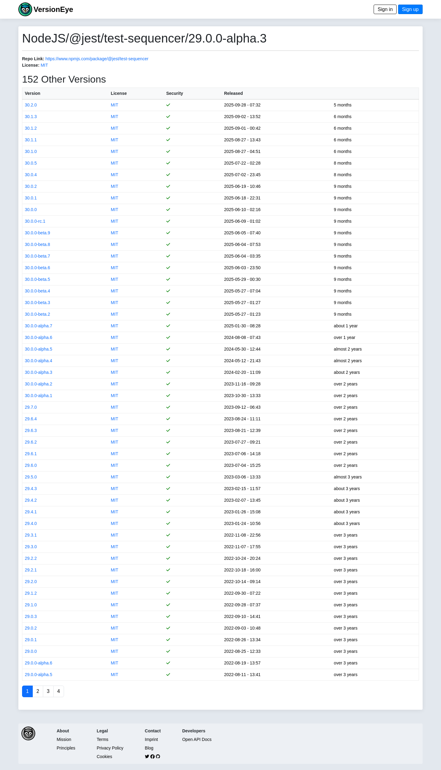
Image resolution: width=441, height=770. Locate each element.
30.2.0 (31, 104)
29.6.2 (31, 442)
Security (174, 93)
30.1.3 (31, 116)
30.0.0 (31, 209)
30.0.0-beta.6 (37, 267)
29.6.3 (31, 430)
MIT (44, 65)
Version (32, 93)
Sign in (385, 9)
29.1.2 (31, 593)
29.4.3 (31, 488)
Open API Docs (197, 739)
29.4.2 (31, 500)
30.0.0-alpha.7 (38, 325)
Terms (102, 739)
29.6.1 (31, 453)
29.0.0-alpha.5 (38, 674)
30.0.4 (31, 174)
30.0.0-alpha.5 (38, 349)
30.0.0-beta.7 (37, 256)
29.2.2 (31, 558)
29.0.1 (31, 639)
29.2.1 (31, 569)
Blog (149, 748)
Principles (66, 748)
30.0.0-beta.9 (37, 232)
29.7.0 (31, 407)
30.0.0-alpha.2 (38, 383)
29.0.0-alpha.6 (38, 662)
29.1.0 (31, 604)
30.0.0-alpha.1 (38, 395)
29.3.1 (31, 535)
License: (31, 65)
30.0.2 (31, 186)
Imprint (151, 739)
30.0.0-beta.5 (37, 279)
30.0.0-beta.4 (37, 290)
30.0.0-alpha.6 (38, 337)
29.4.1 (31, 511)
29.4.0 (31, 523)
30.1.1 (31, 139)
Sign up (410, 9)
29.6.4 (31, 418)
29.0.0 (31, 651)
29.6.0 (31, 465)
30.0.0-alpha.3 (38, 372)
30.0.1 (31, 197)
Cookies (104, 756)
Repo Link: (33, 58)
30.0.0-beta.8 (37, 244)
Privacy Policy (110, 748)
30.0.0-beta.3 (37, 302)
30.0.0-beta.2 (37, 314)
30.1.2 (31, 128)
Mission (64, 739)
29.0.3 (31, 616)
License (119, 93)
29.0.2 (31, 628)
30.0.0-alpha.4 (38, 360)
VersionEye (53, 9)
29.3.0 (31, 546)
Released (233, 93)
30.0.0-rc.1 (35, 221)
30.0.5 (31, 163)
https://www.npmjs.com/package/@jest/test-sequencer (96, 58)
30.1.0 (31, 151)
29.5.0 (31, 476)
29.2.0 (31, 581)
